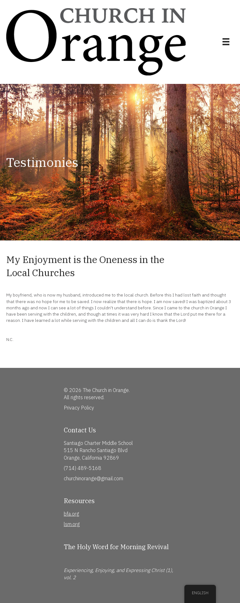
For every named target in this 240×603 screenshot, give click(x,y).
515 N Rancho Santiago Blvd (96, 450)
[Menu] (226, 41)
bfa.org (71, 514)
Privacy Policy (79, 408)
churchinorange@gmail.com (93, 478)
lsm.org (72, 524)
